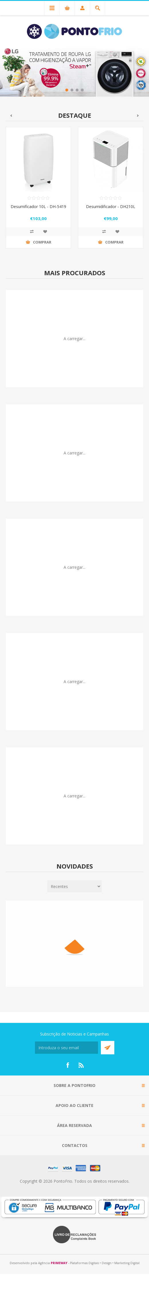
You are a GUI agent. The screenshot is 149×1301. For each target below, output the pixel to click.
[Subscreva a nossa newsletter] (66, 1047)
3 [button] (77, 90)
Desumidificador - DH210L (110, 206)
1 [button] (66, 90)
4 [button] (82, 90)
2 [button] (71, 90)
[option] (74, 71)
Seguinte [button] (138, 115)
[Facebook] (67, 1065)
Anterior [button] (11, 115)
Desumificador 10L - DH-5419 (38, 206)
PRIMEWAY (59, 1263)
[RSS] (81, 1065)
